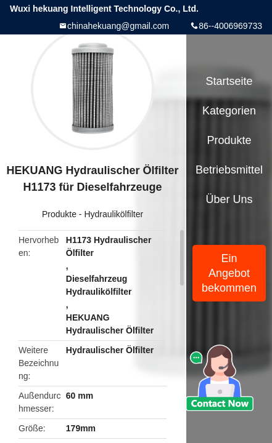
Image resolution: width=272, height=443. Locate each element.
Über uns (229, 199)
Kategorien (229, 111)
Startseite (229, 81)
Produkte (59, 214)
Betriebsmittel (229, 170)
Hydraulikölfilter (113, 214)
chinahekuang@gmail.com (118, 26)
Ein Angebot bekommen (229, 273)
